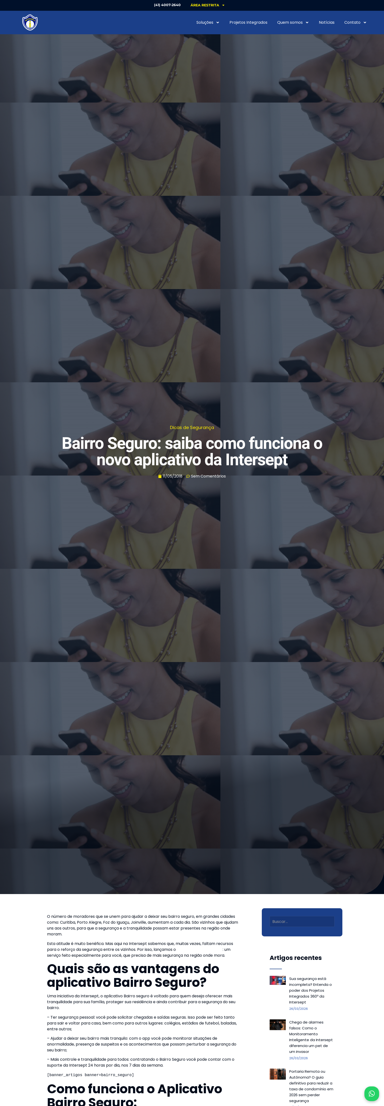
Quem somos (293, 22)
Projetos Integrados (248, 22)
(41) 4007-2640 (167, 5)
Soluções (208, 22)
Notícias (327, 22)
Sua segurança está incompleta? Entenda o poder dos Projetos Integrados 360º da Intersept (310, 990)
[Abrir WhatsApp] (371, 1093)
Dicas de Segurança (192, 427)
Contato (355, 22)
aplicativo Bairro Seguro (200, 949)
